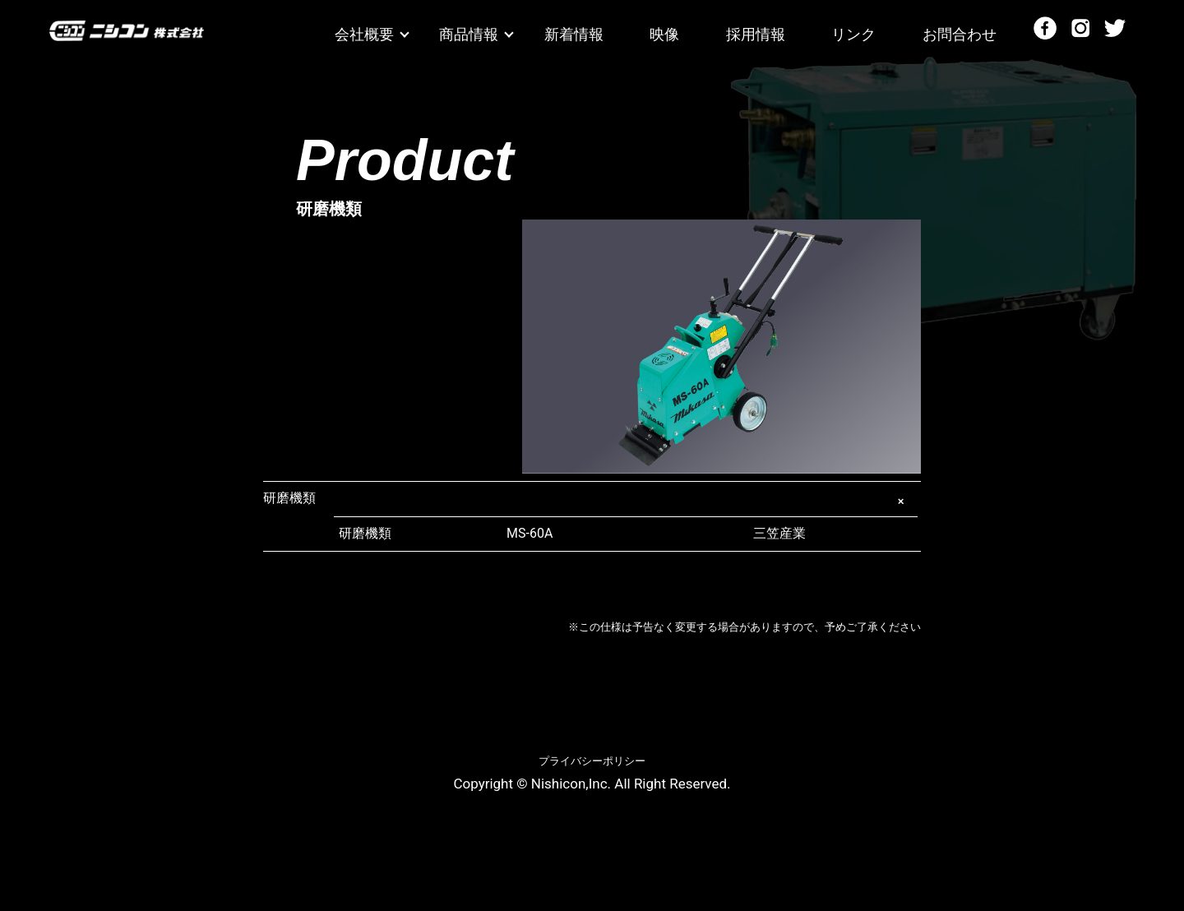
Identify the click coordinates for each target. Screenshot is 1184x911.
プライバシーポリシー (592, 761)
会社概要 (364, 34)
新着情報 (574, 34)
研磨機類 (289, 498)
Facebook (1045, 27)
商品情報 (468, 34)
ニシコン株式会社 (126, 36)
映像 (664, 34)
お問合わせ (960, 34)
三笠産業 (656, 534)
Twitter (1114, 27)
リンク (853, 34)
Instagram (1080, 27)
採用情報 (755, 34)
